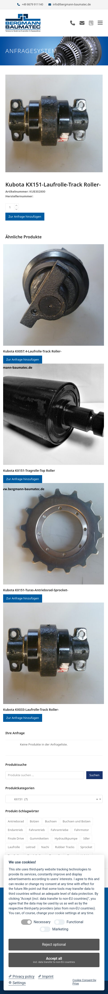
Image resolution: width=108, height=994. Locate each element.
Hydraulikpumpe (66, 838)
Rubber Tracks (64, 847)
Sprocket (86, 847)
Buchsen (51, 821)
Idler (86, 838)
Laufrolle (14, 847)
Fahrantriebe (59, 830)
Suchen (94, 775)
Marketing (60, 929)
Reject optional (54, 944)
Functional (75, 922)
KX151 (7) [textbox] (52, 799)
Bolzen (34, 821)
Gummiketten (39, 838)
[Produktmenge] (9, 207)
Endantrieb (15, 830)
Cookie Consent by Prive (84, 981)
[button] (100, 23)
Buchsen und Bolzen (77, 821)
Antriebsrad (16, 821)
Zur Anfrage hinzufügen (25, 216)
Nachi (45, 847)
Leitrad (30, 847)
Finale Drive (16, 838)
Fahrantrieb (37, 830)
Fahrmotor (81, 830)
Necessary (42, 922)
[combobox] (54, 799)
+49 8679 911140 (32, 4)
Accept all (54, 960)
